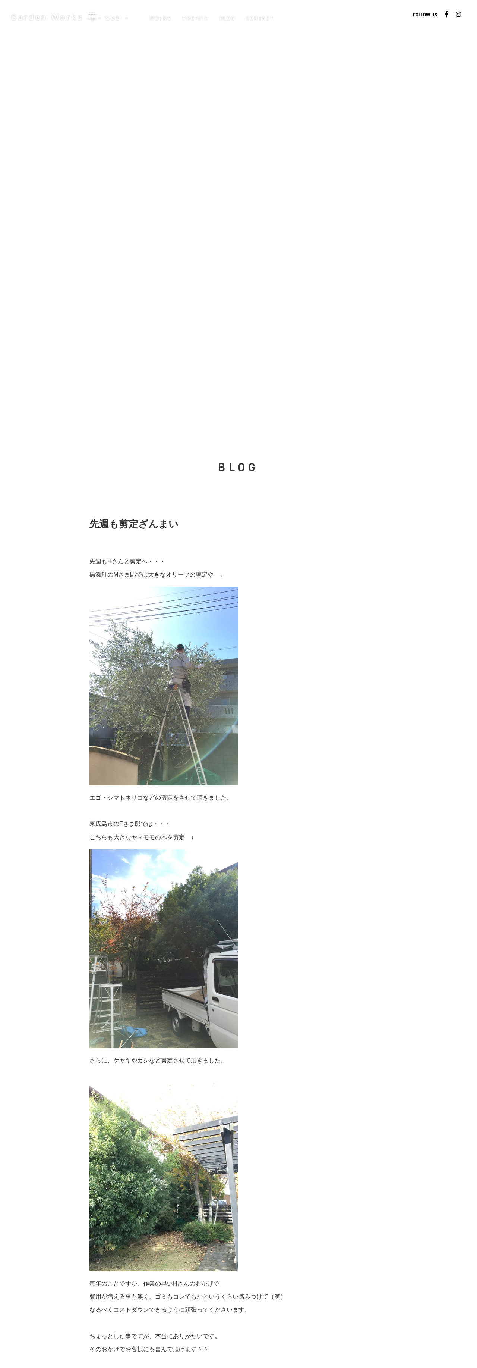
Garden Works (72, 17)
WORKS (165, 18)
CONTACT (264, 18)
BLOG (231, 18)
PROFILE (199, 18)
